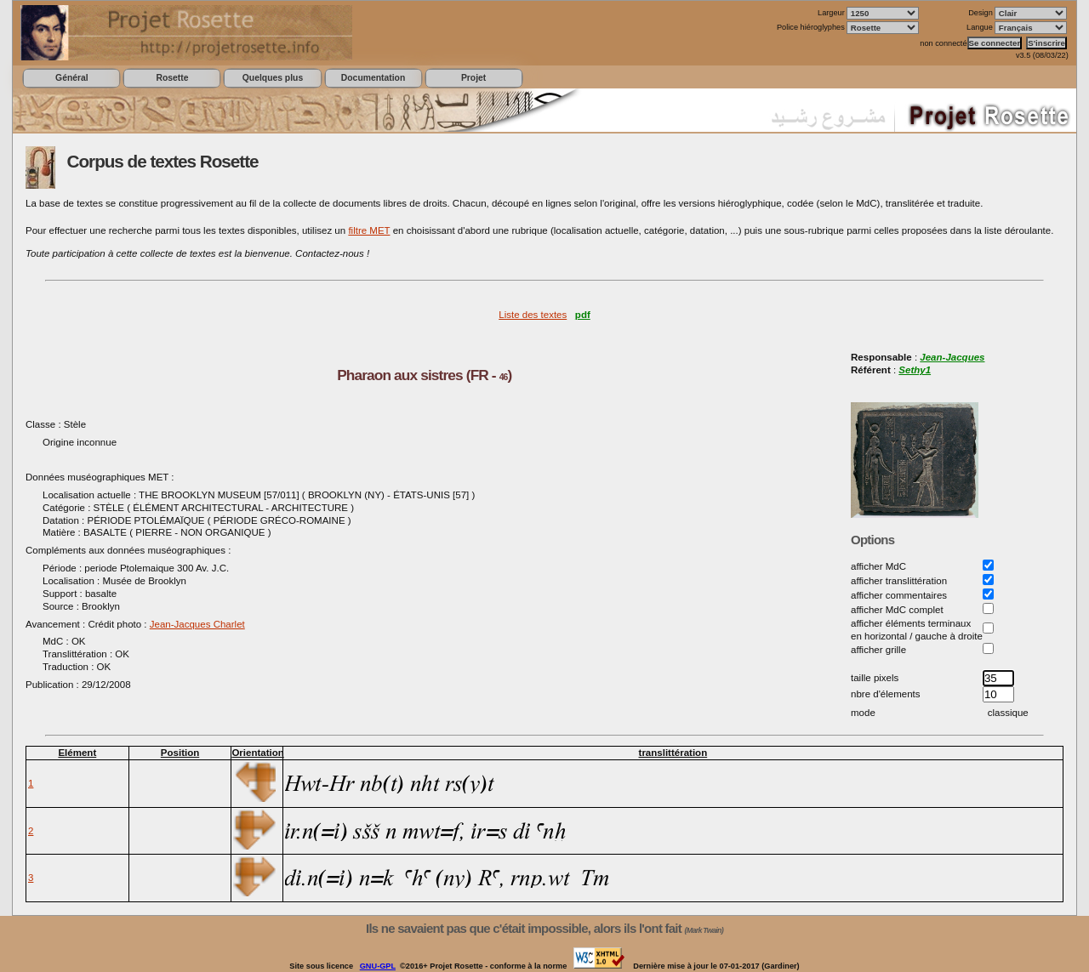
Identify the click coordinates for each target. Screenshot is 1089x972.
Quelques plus (272, 77)
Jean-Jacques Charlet (197, 624)
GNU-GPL (378, 966)
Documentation (373, 77)
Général (71, 77)
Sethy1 (914, 370)
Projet (473, 77)
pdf (582, 315)
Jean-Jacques (952, 357)
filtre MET (369, 230)
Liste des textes (533, 315)
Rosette (172, 77)
